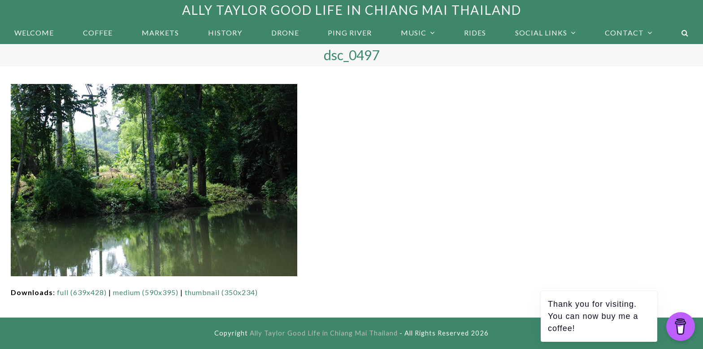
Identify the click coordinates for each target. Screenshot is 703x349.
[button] (685, 33)
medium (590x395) (145, 292)
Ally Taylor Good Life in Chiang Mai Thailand (351, 10)
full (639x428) (82, 292)
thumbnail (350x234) (221, 292)
